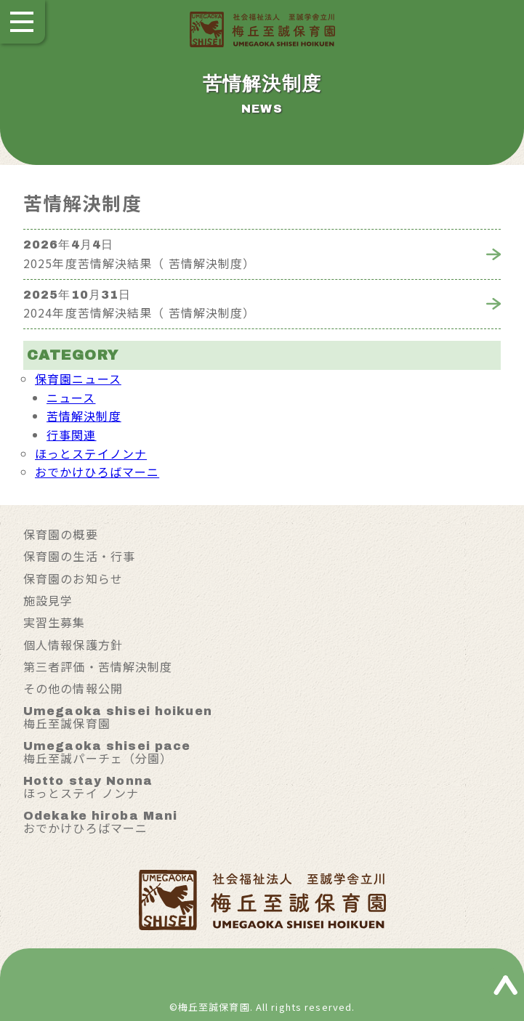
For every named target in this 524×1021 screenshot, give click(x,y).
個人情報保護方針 (73, 644)
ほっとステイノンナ (91, 453)
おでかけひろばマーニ (97, 471)
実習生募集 (54, 622)
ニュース (71, 397)
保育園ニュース (78, 378)
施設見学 (48, 600)
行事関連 (71, 434)
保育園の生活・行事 (79, 556)
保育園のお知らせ (73, 578)
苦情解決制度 (84, 415)
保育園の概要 (60, 534)
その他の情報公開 (73, 688)
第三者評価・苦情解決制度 (97, 666)
